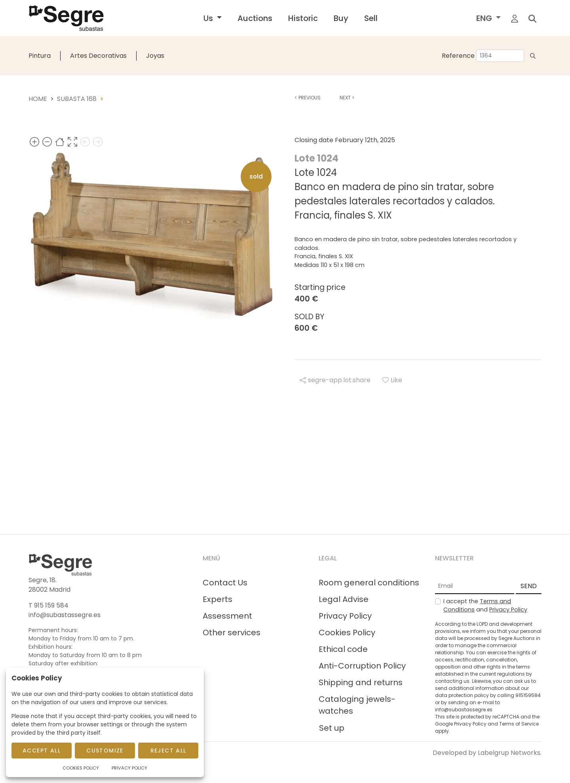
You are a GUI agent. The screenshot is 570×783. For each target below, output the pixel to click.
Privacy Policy (345, 615)
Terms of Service (519, 723)
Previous (307, 97)
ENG (485, 18)
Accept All (42, 750)
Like (392, 380)
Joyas (155, 55)
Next (347, 97)
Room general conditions (369, 582)
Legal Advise (344, 599)
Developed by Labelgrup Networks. (487, 752)
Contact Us (225, 582)
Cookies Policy (347, 632)
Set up (331, 727)
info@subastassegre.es (64, 614)
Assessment (227, 615)
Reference (458, 55)
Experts (217, 599)
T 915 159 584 (48, 605)
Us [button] (209, 18)
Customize (105, 750)
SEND (529, 586)
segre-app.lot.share (335, 380)
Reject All (168, 750)
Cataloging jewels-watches (357, 704)
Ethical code (343, 649)
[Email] (474, 586)
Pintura (39, 55)
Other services (231, 632)
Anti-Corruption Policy (362, 665)
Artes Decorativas (98, 55)
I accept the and (485, 605)
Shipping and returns (361, 682)
